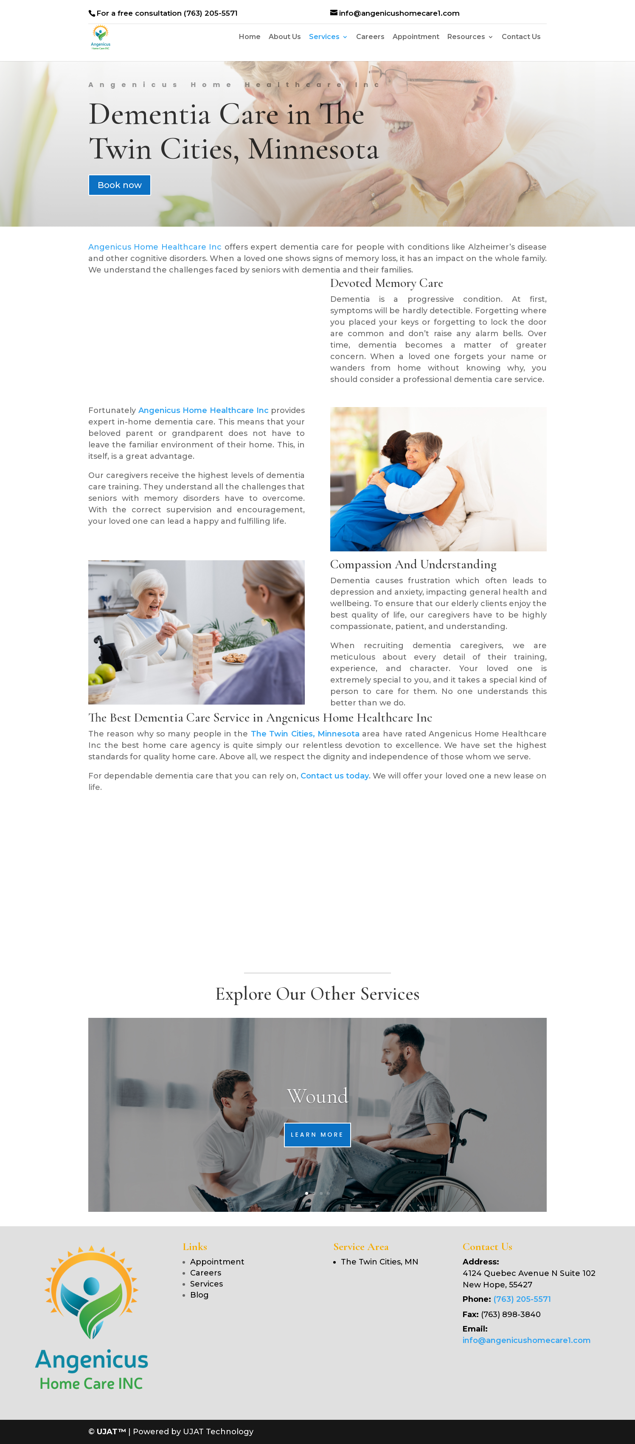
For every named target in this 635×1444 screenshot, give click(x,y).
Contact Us (521, 37)
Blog (199, 1295)
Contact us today (335, 776)
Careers (370, 37)
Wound (317, 1096)
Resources (466, 37)
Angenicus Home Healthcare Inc (155, 247)
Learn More (317, 1134)
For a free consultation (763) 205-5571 (167, 13)
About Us (285, 37)
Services (324, 37)
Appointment (416, 37)
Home (250, 37)
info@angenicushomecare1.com (527, 1340)
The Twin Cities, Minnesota (305, 734)
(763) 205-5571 (522, 1299)
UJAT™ (112, 1431)
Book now (120, 185)
